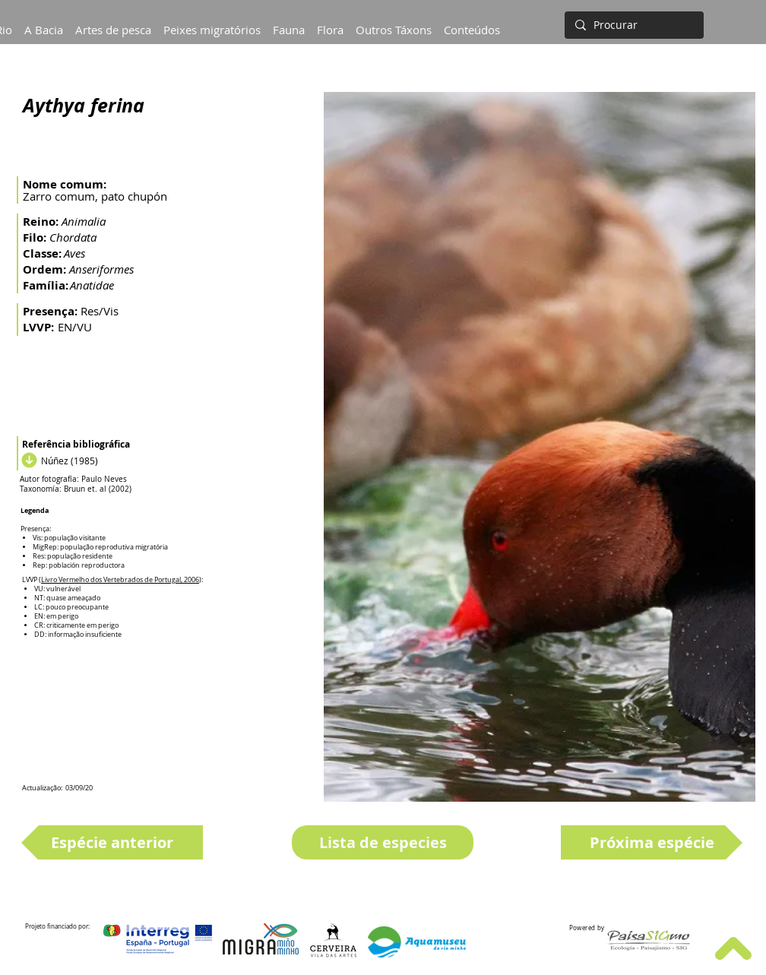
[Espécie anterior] (112, 842)
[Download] (27, 460)
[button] (43, 22)
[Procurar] (632, 25)
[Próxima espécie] (651, 842)
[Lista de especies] (382, 842)
